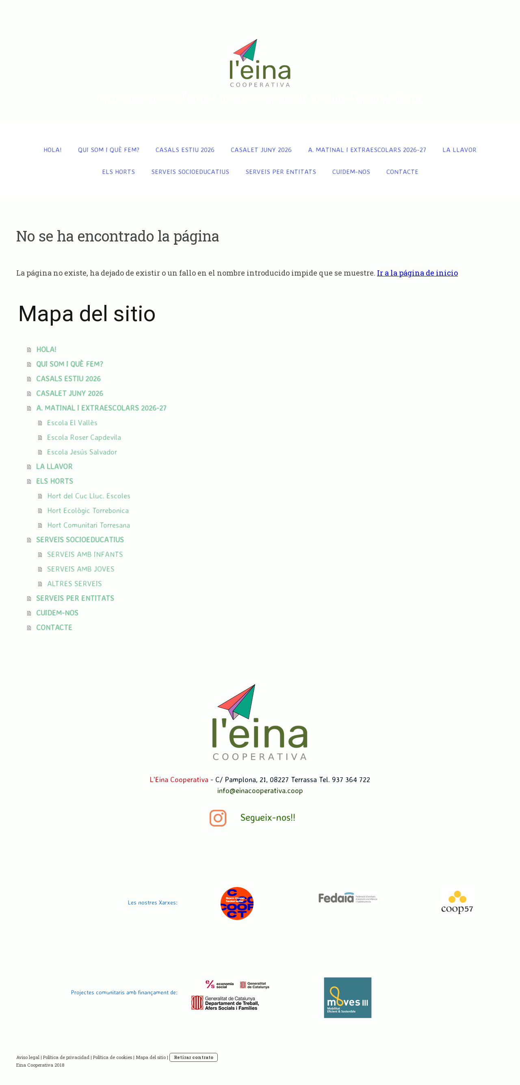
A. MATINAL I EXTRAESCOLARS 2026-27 (367, 150)
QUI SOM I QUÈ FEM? (108, 150)
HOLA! (52, 150)
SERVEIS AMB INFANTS (85, 554)
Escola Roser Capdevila (84, 437)
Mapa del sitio (151, 1057)
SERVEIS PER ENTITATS (280, 171)
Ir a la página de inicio (417, 273)
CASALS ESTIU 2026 (185, 150)
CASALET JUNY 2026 (261, 150)
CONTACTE (402, 171)
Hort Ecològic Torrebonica (88, 510)
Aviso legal (27, 1057)
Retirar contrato (193, 1057)
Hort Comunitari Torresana (88, 524)
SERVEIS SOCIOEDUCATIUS (190, 171)
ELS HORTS (118, 171)
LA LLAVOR (459, 150)
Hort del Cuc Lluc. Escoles (88, 495)
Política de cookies (112, 1057)
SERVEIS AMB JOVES (81, 568)
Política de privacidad (66, 1057)
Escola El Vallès (72, 422)
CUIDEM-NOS (351, 171)
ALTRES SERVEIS (74, 583)
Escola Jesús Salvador (82, 451)
